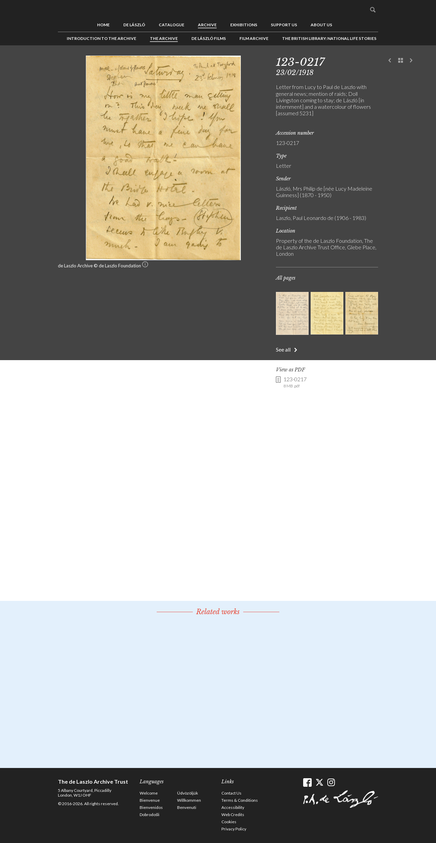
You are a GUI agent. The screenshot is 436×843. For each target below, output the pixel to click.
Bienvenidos (151, 807)
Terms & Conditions (239, 800)
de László (134, 24)
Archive (207, 24)
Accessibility (232, 807)
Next (411, 61)
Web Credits (232, 814)
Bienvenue (150, 800)
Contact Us (231, 793)
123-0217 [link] (295, 382)
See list (400, 61)
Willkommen (189, 800)
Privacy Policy (233, 828)
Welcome (149, 793)
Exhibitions (243, 24)
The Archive (164, 38)
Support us (284, 24)
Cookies (228, 821)
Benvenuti (186, 807)
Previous (390, 61)
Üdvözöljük (187, 793)
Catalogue (171, 24)
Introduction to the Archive (101, 38)
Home (103, 24)
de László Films (208, 38)
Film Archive (253, 38)
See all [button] (283, 349)
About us (321, 24)
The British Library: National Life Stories (329, 38)
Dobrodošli (149, 814)
